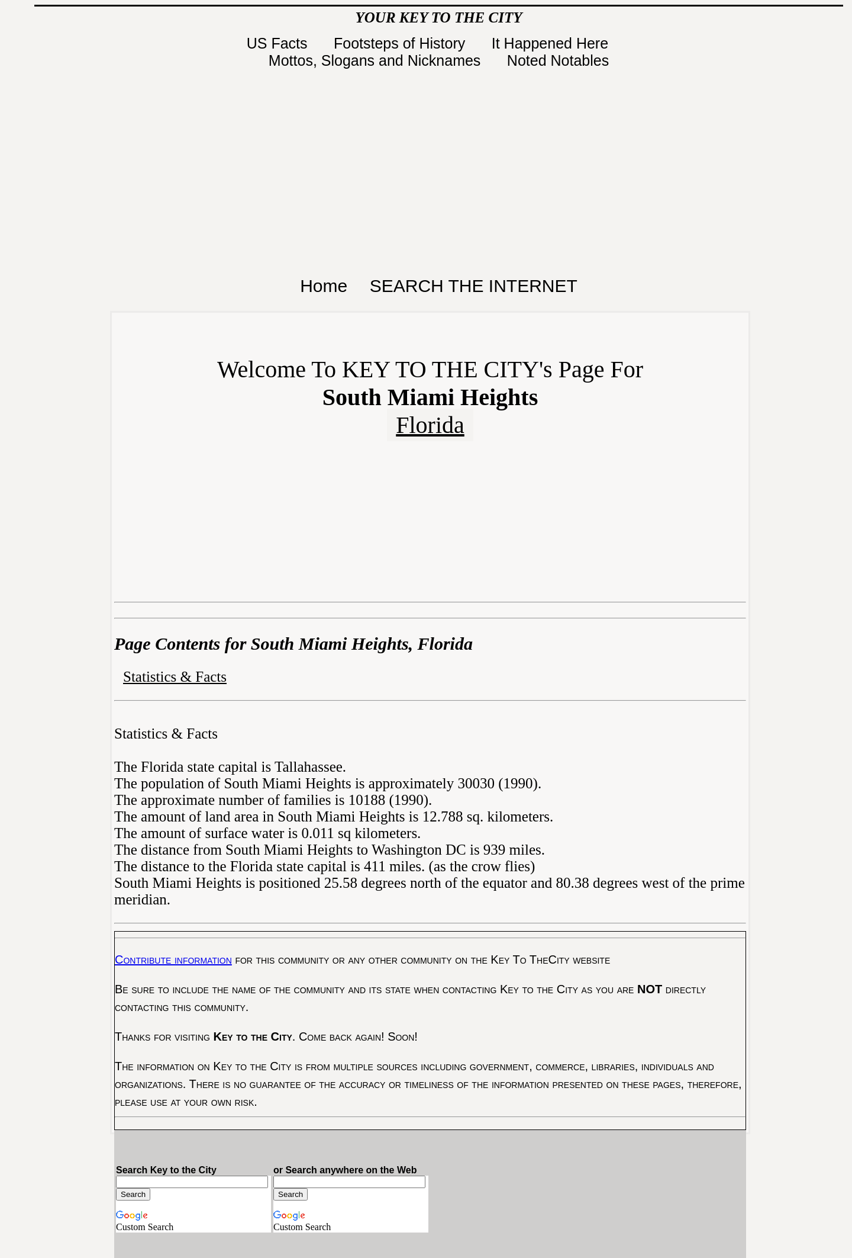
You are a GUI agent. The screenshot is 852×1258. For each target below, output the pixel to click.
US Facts (279, 43)
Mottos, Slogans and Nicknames (377, 60)
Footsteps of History (401, 43)
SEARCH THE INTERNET (473, 286)
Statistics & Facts (175, 677)
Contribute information (173, 959)
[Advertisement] (439, 169)
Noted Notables (558, 60)
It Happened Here (552, 43)
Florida (430, 425)
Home (323, 286)
